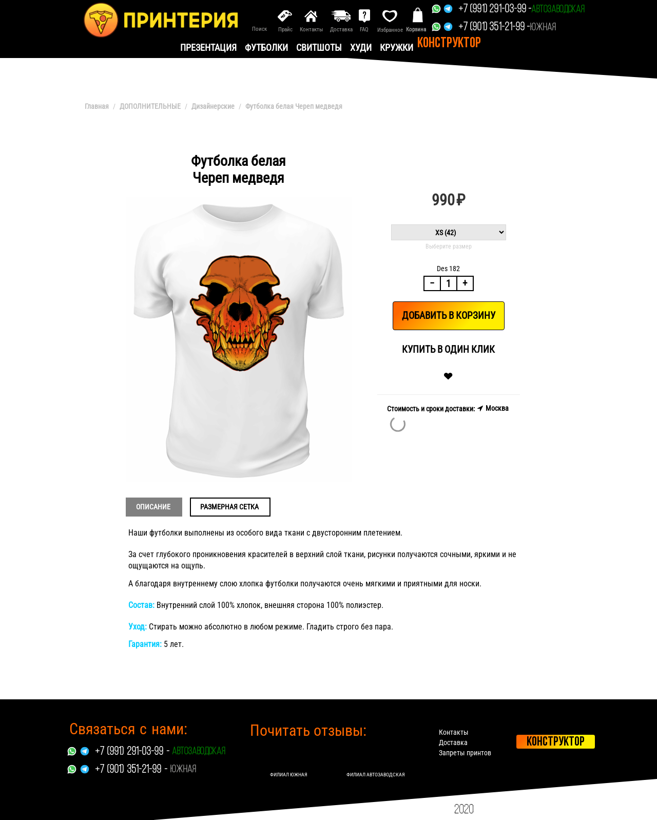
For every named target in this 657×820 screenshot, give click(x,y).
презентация (208, 47)
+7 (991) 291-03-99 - (494, 9)
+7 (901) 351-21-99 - (494, 27)
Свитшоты (319, 47)
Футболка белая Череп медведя (293, 106)
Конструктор (449, 43)
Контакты (454, 732)
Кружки (396, 47)
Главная (97, 106)
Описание (153, 507)
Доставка (453, 742)
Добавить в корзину (448, 315)
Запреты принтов (465, 753)
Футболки (266, 47)
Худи (361, 47)
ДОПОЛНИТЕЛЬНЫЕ (150, 106)
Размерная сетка (229, 507)
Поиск (259, 29)
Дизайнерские (213, 106)
